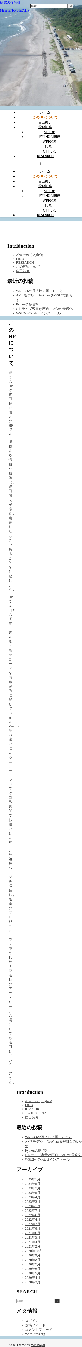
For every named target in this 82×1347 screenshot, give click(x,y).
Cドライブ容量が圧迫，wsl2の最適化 (44, 309)
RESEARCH (45, 156)
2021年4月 (32, 1242)
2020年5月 (32, 1273)
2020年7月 (32, 1264)
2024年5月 (32, 1184)
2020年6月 (32, 1269)
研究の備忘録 (10, 2)
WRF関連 (50, 141)
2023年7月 (32, 1188)
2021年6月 (32, 1233)
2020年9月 (32, 1255)
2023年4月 (32, 1197)
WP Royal (38, 1345)
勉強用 (49, 146)
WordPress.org (35, 1334)
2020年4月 (32, 1277)
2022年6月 (32, 1215)
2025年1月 (32, 1179)
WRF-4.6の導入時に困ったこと (39, 291)
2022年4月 (32, 1219)
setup (49, 132)
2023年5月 (32, 1192)
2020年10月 (33, 1251)
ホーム (45, 112)
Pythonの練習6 (27, 304)
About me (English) (29, 255)
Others (49, 151)
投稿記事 (45, 127)
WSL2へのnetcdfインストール (38, 313)
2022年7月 (32, 1210)
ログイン (32, 1321)
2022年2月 (32, 1224)
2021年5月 (32, 1237)
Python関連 (49, 136)
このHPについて (45, 117)
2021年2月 (32, 1246)
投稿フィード (35, 1325)
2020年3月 (32, 1282)
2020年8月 (32, 1260)
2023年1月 (32, 1206)
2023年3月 (32, 1201)
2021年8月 (32, 1228)
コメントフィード (38, 1329)
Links (20, 258)
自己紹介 (45, 122)
